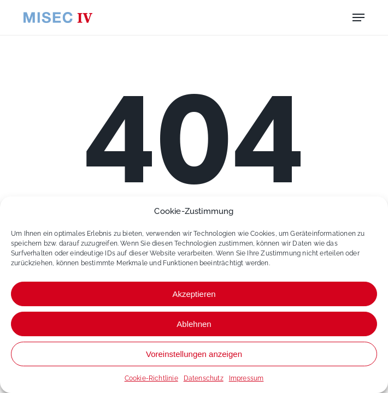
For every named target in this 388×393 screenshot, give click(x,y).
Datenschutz (204, 378)
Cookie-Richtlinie (151, 378)
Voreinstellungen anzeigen (194, 354)
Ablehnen (194, 324)
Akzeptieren (193, 294)
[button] (358, 17)
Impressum (246, 378)
